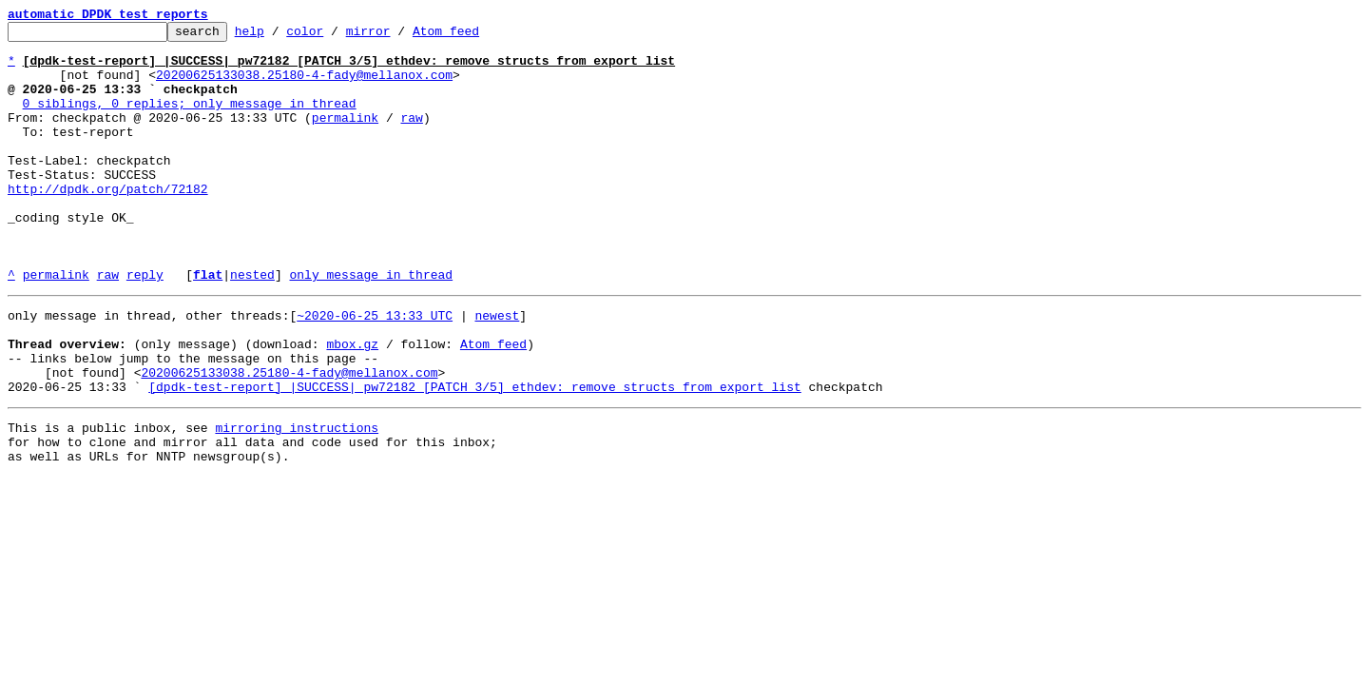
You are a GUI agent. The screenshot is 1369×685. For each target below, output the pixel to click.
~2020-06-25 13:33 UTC (375, 369)
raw (411, 137)
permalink (345, 137)
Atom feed (475, 36)
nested (252, 325)
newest (496, 369)
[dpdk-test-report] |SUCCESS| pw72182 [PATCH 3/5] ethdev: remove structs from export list (474, 454)
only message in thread (371, 325)
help (279, 36)
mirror (398, 36)
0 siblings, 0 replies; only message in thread (190, 119)
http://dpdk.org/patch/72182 (108, 222)
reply (145, 325)
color (334, 36)
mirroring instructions (296, 498)
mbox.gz (352, 403)
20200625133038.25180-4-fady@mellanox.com (304, 85)
